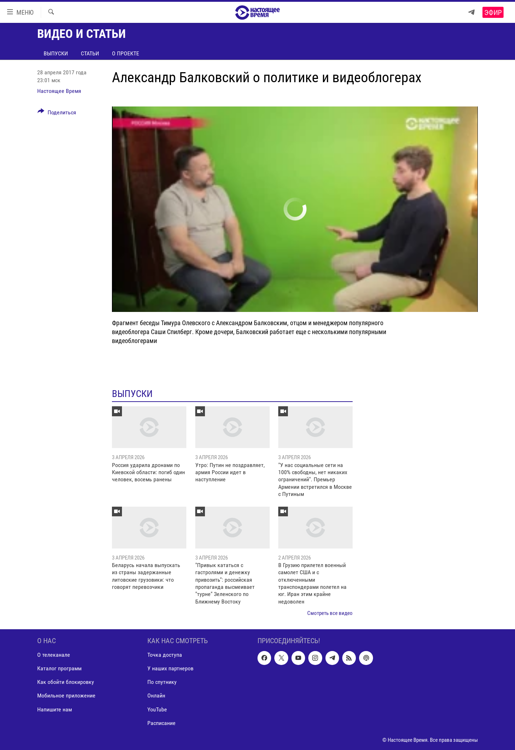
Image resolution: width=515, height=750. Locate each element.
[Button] (57, 113)
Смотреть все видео (330, 613)
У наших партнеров (170, 668)
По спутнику (162, 682)
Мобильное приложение (66, 695)
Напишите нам (54, 709)
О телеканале (53, 654)
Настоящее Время (59, 91)
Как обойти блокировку (65, 682)
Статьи (90, 53)
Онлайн (156, 695)
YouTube (157, 709)
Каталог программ (59, 668)
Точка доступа (164, 654)
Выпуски (56, 53)
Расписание (161, 722)
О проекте (125, 53)
